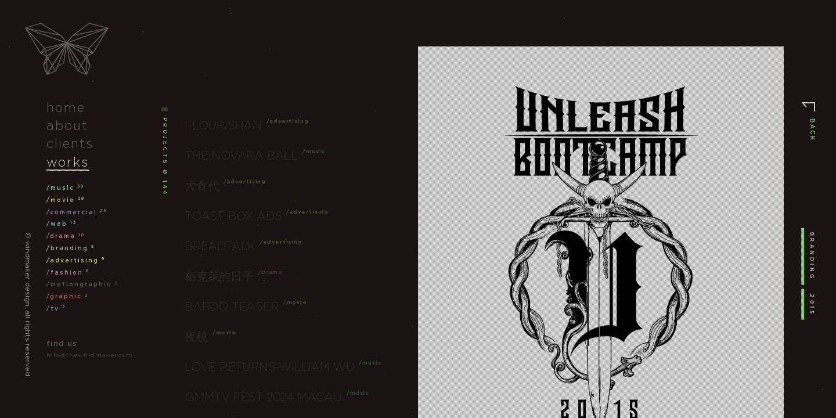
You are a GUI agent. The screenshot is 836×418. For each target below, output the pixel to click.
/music (65, 188)
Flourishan (223, 125)
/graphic (67, 296)
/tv (56, 308)
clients (69, 143)
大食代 (202, 185)
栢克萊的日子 (219, 276)
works (67, 162)
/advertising (75, 260)
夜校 (196, 336)
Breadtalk (220, 246)
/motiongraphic (82, 284)
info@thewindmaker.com (89, 355)
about (67, 125)
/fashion (67, 272)
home (65, 107)
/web (61, 224)
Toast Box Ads (233, 216)
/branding (70, 248)
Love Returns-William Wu (269, 367)
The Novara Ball (241, 155)
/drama (65, 236)
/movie (65, 200)
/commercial (76, 212)
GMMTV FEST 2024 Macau (263, 397)
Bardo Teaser (232, 306)
